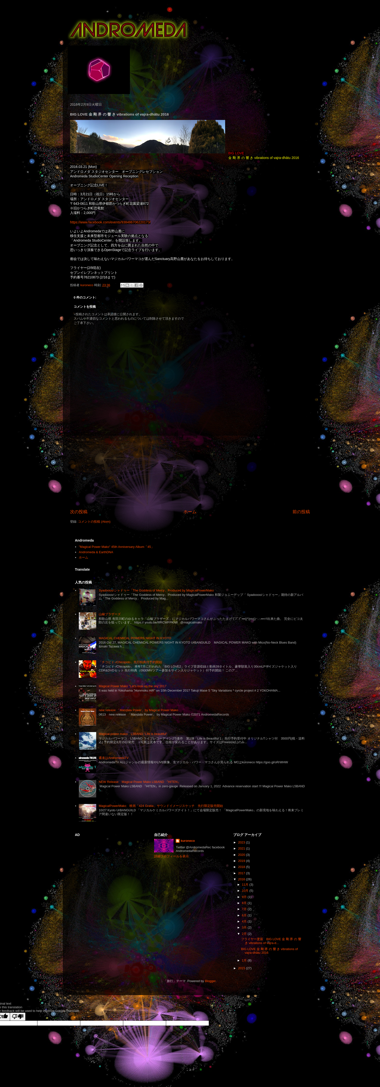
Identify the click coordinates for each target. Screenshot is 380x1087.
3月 (245, 927)
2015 (242, 968)
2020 (242, 855)
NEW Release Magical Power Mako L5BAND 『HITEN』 (140, 782)
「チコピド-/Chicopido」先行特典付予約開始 (130, 662)
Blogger (210, 981)
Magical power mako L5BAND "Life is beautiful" (133, 734)
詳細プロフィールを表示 (171, 856)
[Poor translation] (17, 1017)
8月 (245, 903)
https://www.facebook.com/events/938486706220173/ (110, 222)
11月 (245, 884)
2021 (242, 848)
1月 (245, 960)
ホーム (190, 511)
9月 (245, 897)
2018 (242, 867)
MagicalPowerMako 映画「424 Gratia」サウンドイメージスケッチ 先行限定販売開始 (161, 806)
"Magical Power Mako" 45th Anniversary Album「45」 (116, 547)
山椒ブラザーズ (110, 614)
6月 (245, 915)
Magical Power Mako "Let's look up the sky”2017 (132, 686)
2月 (245, 934)
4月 (245, 921)
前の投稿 (301, 511)
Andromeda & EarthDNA (96, 552)
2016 (242, 879)
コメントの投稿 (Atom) (94, 521)
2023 (242, 842)
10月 (245, 890)
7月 (245, 909)
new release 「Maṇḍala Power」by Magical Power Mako (138, 710)
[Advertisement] (190, 472)
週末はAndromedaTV (113, 758)
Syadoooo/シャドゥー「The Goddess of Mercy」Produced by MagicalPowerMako (156, 590)
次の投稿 (78, 511)
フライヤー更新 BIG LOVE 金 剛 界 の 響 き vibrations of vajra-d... (271, 941)
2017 (242, 873)
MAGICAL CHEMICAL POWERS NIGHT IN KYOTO (135, 638)
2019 (242, 861)
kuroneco (188, 841)
